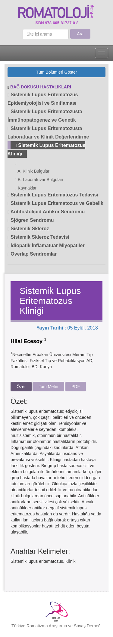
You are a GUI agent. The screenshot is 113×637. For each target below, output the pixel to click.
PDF (75, 386)
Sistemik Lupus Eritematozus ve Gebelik (55, 203)
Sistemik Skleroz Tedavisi (38, 237)
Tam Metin (48, 386)
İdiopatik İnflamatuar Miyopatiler (46, 245)
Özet (21, 386)
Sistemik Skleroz (28, 228)
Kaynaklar (25, 188)
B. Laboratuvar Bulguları (39, 179)
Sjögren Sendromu (31, 220)
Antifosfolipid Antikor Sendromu (46, 211)
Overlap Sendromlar (32, 253)
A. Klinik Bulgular (32, 171)
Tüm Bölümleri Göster (56, 72)
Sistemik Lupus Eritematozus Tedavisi (53, 194)
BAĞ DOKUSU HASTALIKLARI (40, 86)
